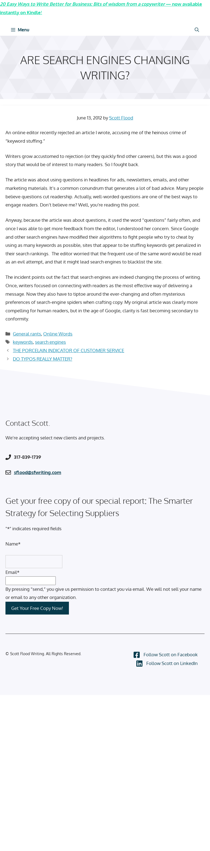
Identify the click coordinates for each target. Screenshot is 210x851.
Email (12, 572)
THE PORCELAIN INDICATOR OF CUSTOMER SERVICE (68, 350)
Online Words (57, 334)
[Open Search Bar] (196, 30)
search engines (50, 342)
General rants (27, 334)
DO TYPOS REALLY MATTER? (42, 359)
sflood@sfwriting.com (37, 472)
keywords (23, 342)
